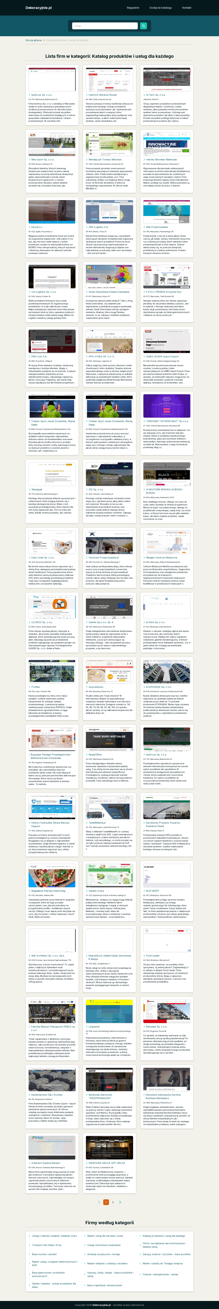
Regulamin (133, 7)
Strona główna (33, 40)
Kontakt (186, 7)
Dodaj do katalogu (161, 7)
